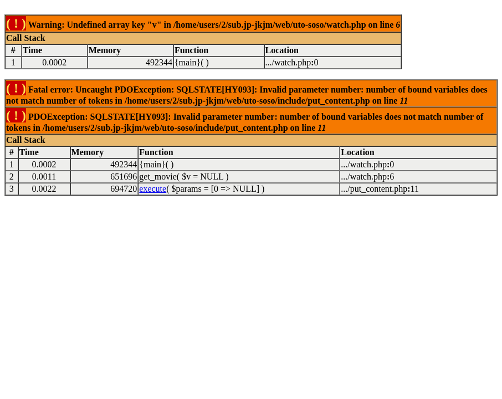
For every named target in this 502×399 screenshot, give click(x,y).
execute (152, 188)
